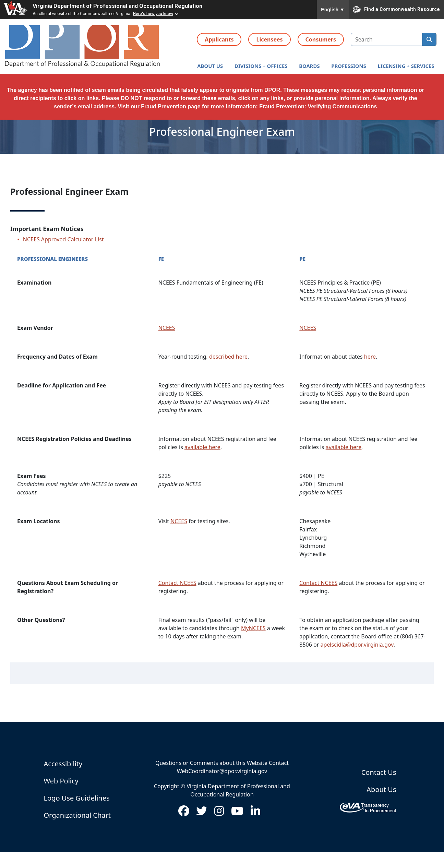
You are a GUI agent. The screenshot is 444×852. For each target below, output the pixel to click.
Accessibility (63, 763)
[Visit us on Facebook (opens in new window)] (183, 813)
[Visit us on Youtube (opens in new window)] (237, 813)
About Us (381, 789)
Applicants (219, 39)
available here (202, 447)
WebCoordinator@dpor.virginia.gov (222, 771)
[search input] (386, 39)
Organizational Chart (77, 815)
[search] (429, 39)
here (370, 356)
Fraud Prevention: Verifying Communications (318, 106)
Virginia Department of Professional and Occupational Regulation (117, 6)
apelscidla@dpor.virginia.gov (357, 644)
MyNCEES (253, 628)
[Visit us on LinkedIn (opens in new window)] (255, 813)
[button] (210, 66)
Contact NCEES (177, 583)
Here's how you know (153, 13)
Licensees (269, 39)
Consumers (320, 39)
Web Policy (61, 780)
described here (228, 356)
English (333, 9)
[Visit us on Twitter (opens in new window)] (201, 813)
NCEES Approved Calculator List (63, 239)
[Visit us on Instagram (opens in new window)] (219, 813)
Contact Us (378, 772)
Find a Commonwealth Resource (396, 9)
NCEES (166, 328)
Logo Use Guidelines (77, 798)
